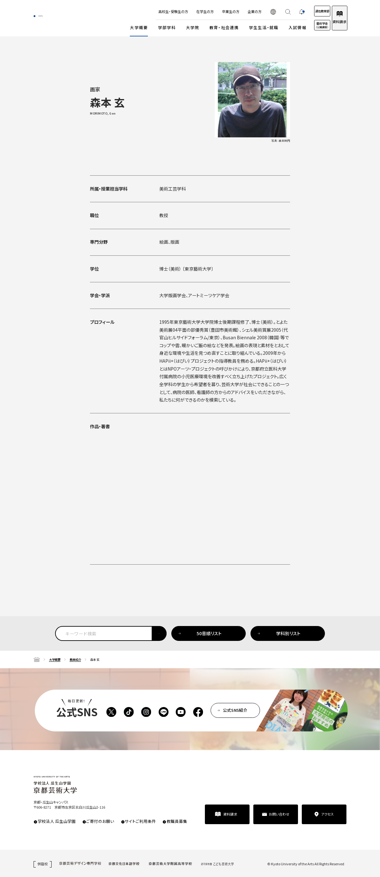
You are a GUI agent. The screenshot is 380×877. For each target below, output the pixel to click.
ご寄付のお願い (100, 821)
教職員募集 (177, 821)
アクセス (327, 814)
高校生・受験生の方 (153, 11)
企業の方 (235, 11)
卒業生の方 (210, 11)
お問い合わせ (279, 814)
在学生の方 (185, 11)
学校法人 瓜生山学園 (57, 821)
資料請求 (334, 21)
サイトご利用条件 (140, 821)
